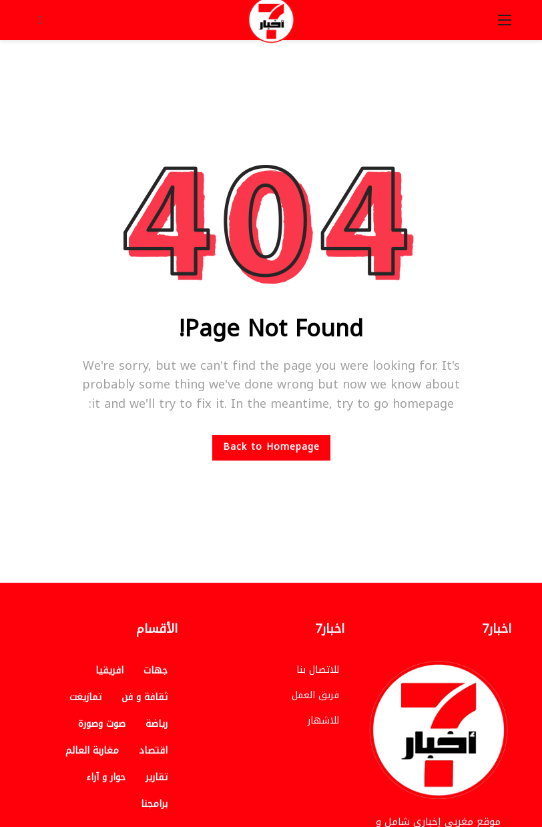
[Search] (41, 20)
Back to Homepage (271, 447)
